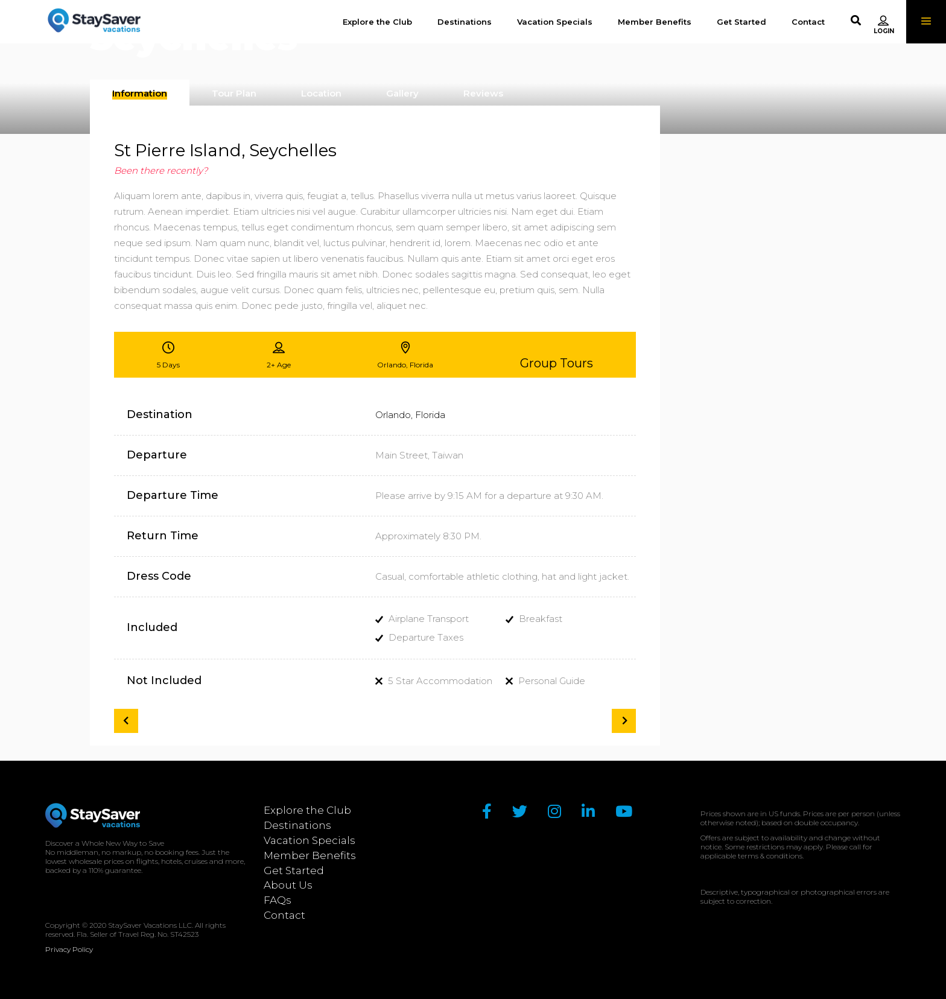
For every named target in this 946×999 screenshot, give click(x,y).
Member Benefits (310, 855)
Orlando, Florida (410, 414)
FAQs (277, 900)
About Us (288, 885)
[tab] (139, 93)
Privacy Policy (69, 949)
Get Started (294, 870)
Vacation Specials (309, 840)
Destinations (297, 825)
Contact (284, 915)
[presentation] (139, 93)
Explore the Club (307, 810)
